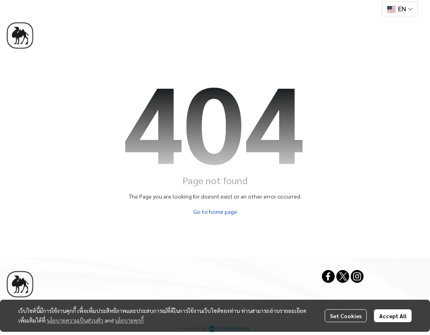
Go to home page (215, 211)
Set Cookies (346, 315)
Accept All (392, 315)
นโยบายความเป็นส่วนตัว (75, 320)
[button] (400, 9)
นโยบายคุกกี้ (129, 320)
